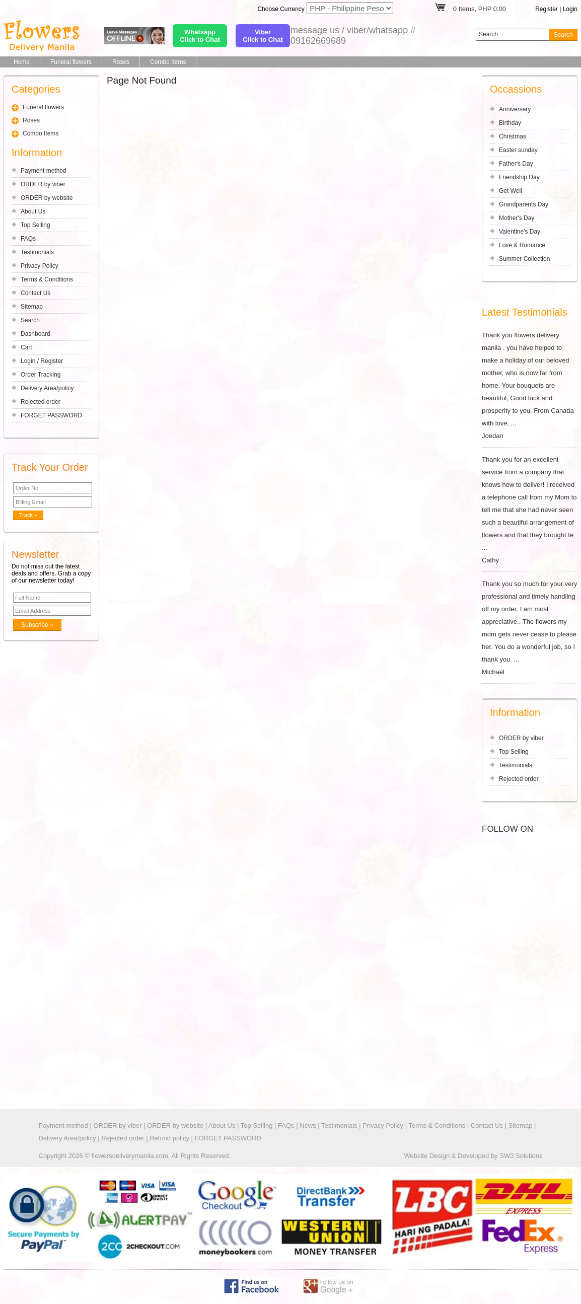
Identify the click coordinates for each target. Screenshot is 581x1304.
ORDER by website (46, 197)
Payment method (43, 170)
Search (30, 320)
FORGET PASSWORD (51, 415)
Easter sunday (518, 150)
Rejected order (40, 401)
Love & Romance (522, 245)
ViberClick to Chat (262, 35)
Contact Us (35, 293)
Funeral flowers (71, 61)
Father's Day (516, 163)
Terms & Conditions (47, 279)
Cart (26, 347)
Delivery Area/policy (47, 388)
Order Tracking (40, 374)
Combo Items (168, 61)
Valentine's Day (519, 231)
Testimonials (37, 252)
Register (546, 9)
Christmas (512, 136)
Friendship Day (519, 177)
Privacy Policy (39, 265)
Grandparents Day (523, 204)
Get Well (510, 190)
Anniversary (515, 109)
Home (22, 61)
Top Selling (35, 225)
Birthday (510, 122)
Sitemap (32, 306)
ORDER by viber (43, 184)
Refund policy (169, 1138)
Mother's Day (516, 218)
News (308, 1125)
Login (570, 9)
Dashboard (35, 333)
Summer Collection (524, 258)
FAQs (28, 238)
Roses (120, 61)
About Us (33, 211)
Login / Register (42, 361)
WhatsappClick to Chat (200, 35)
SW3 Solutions (520, 1156)
